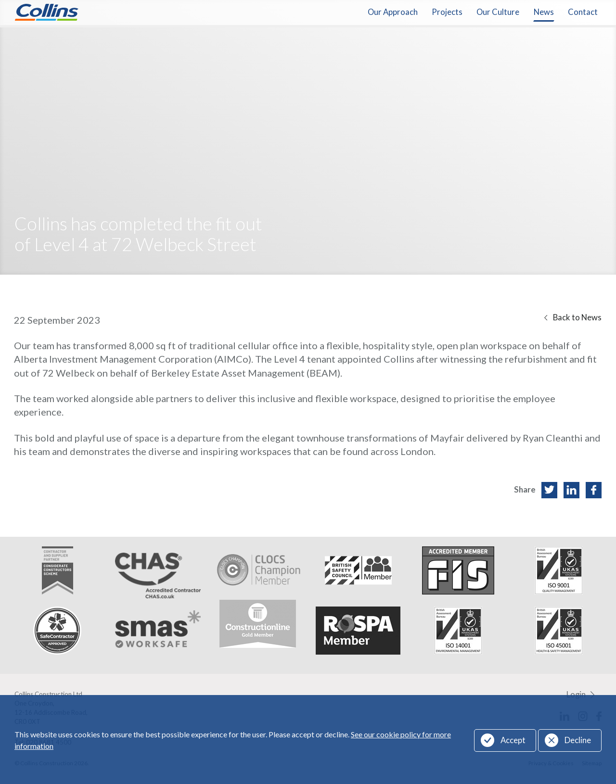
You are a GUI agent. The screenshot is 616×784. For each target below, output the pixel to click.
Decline (578, 740)
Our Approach (393, 12)
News (544, 12)
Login (576, 694)
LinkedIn (571, 490)
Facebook (594, 490)
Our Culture (497, 12)
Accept (513, 740)
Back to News (577, 317)
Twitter (549, 490)
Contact (583, 12)
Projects (447, 12)
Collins (46, 12)
